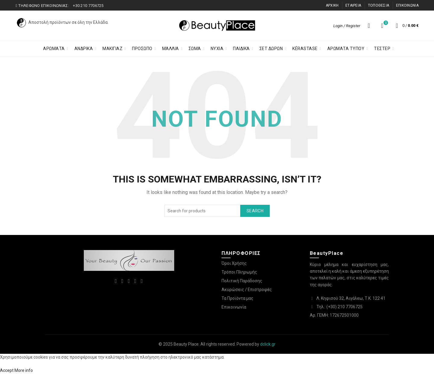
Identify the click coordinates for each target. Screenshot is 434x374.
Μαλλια (170, 48)
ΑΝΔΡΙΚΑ (83, 48)
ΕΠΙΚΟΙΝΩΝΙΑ (407, 5)
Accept (7, 370)
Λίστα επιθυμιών (385, 23)
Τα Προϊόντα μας (237, 298)
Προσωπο (142, 48)
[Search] (369, 25)
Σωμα (195, 48)
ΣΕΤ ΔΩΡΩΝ (271, 48)
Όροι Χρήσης (234, 263)
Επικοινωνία (234, 307)
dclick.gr (267, 344)
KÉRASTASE (305, 48)
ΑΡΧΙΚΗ (332, 5)
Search (255, 210)
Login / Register (346, 26)
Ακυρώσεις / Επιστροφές (247, 289)
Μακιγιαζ (112, 48)
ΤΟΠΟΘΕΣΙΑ (378, 5)
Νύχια (217, 48)
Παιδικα (241, 48)
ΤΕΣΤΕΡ (382, 48)
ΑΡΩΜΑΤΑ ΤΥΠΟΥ (346, 48)
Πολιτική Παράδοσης (242, 280)
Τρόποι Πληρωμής (239, 272)
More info (23, 370)
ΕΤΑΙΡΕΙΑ (353, 5)
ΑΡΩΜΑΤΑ (54, 48)
